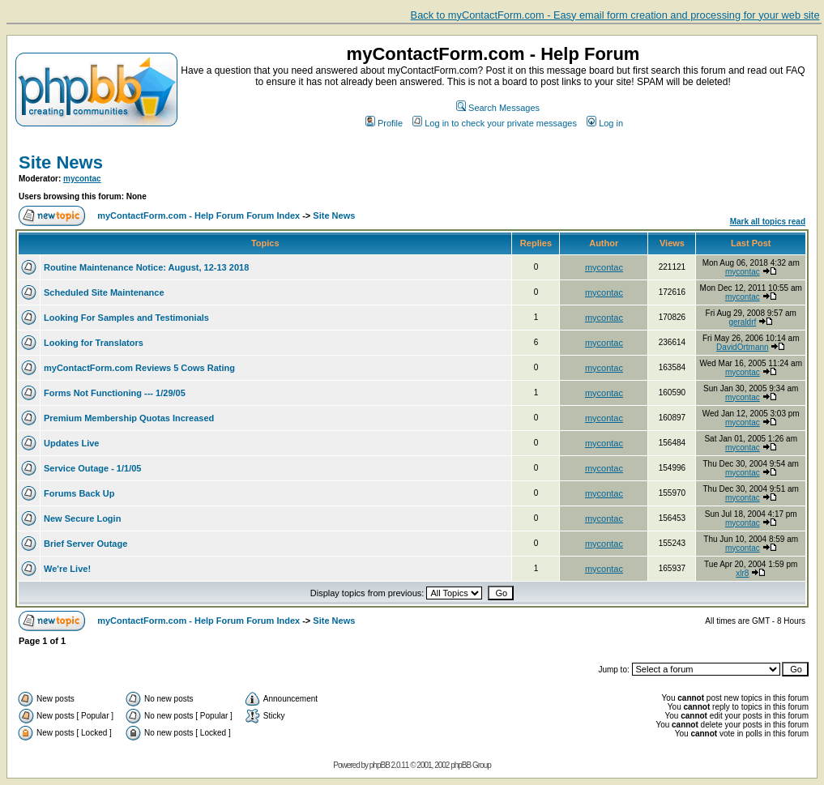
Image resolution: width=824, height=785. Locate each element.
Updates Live (71, 443)
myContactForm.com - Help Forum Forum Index (198, 215)
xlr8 (742, 573)
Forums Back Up (79, 493)
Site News (61, 162)
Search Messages (498, 108)
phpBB (379, 765)
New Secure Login (82, 518)
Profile (384, 123)
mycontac (82, 178)
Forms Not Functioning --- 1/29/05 (115, 393)
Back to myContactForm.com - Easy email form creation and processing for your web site (615, 15)
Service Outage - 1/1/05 (92, 468)
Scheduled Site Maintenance (104, 292)
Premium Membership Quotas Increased (129, 418)
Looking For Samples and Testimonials (126, 317)
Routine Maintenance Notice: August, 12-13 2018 (146, 267)
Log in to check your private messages (494, 123)
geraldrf (742, 322)
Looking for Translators (93, 343)
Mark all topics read (767, 221)
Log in (605, 123)
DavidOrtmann (742, 347)
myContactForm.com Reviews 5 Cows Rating (139, 368)
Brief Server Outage (85, 543)
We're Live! (67, 569)
